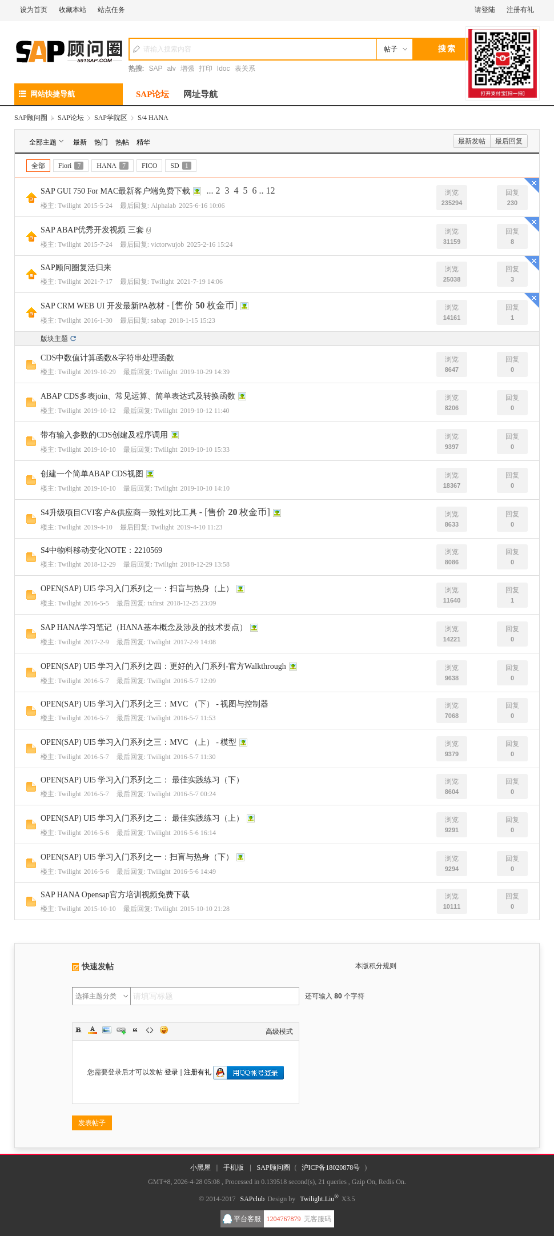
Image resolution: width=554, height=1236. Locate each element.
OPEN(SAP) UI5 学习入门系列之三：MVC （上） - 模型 (138, 742)
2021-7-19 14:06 (200, 282)
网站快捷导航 (47, 94)
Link (121, 1030)
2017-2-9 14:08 (195, 642)
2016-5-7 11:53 (195, 718)
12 (270, 190)
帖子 (391, 49)
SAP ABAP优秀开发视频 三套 (92, 230)
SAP (156, 69)
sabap (158, 320)
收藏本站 (72, 10)
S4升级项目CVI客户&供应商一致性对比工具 (119, 512)
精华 (143, 142)
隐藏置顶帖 (531, 185)
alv (171, 69)
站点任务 (111, 10)
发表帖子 (92, 1123)
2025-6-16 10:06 (201, 206)
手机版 (233, 1167)
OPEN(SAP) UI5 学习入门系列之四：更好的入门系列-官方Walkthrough (163, 666)
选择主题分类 (96, 996)
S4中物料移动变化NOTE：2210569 (101, 550)
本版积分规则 (375, 966)
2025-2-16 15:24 (209, 244)
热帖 (122, 142)
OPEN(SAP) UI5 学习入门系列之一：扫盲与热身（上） (137, 588)
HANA (113, 166)
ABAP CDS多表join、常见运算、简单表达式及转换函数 (138, 396)
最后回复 (509, 141)
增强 (187, 69)
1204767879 (284, 1219)
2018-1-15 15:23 (192, 320)
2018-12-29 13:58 (205, 564)
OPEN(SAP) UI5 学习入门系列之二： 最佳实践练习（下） (142, 780)
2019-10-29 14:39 (205, 372)
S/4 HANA (153, 118)
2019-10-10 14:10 (205, 488)
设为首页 (33, 10)
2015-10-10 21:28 (205, 909)
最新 (80, 142)
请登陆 (485, 10)
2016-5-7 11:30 (195, 757)
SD (180, 166)
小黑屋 (200, 1167)
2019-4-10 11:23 (200, 527)
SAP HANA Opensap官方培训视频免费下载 (115, 894)
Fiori (70, 166)
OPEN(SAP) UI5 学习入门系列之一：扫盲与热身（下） (137, 857)
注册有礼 (520, 10)
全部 (38, 166)
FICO (149, 166)
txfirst (155, 603)
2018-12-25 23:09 (191, 603)
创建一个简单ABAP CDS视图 (92, 473)
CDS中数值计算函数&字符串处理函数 (107, 358)
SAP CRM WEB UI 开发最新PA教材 (102, 306)
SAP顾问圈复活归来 (76, 267)
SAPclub (252, 1199)
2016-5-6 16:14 (195, 833)
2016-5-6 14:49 (195, 872)
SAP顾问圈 (30, 118)
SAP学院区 (110, 118)
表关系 (245, 69)
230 (512, 202)
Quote (135, 1030)
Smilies (164, 1030)
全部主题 (47, 141)
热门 (101, 142)
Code (149, 1030)
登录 (171, 1072)
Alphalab (163, 206)
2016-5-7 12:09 (195, 681)
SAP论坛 (152, 94)
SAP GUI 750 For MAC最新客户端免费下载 (115, 191)
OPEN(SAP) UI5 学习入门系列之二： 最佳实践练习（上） (142, 818)
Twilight (69, 206)
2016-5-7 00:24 (195, 794)
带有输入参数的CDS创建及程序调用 (104, 435)
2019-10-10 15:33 (205, 450)
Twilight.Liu (319, 1199)
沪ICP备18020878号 (331, 1167)
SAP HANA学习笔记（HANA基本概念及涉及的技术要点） (144, 627)
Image (107, 1030)
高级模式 (279, 1032)
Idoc (223, 69)
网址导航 (200, 94)
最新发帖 (471, 141)
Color (92, 1030)
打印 (205, 69)
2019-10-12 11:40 (205, 411)
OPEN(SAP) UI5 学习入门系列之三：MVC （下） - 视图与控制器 (154, 704)
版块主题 (54, 339)
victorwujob (167, 244)
